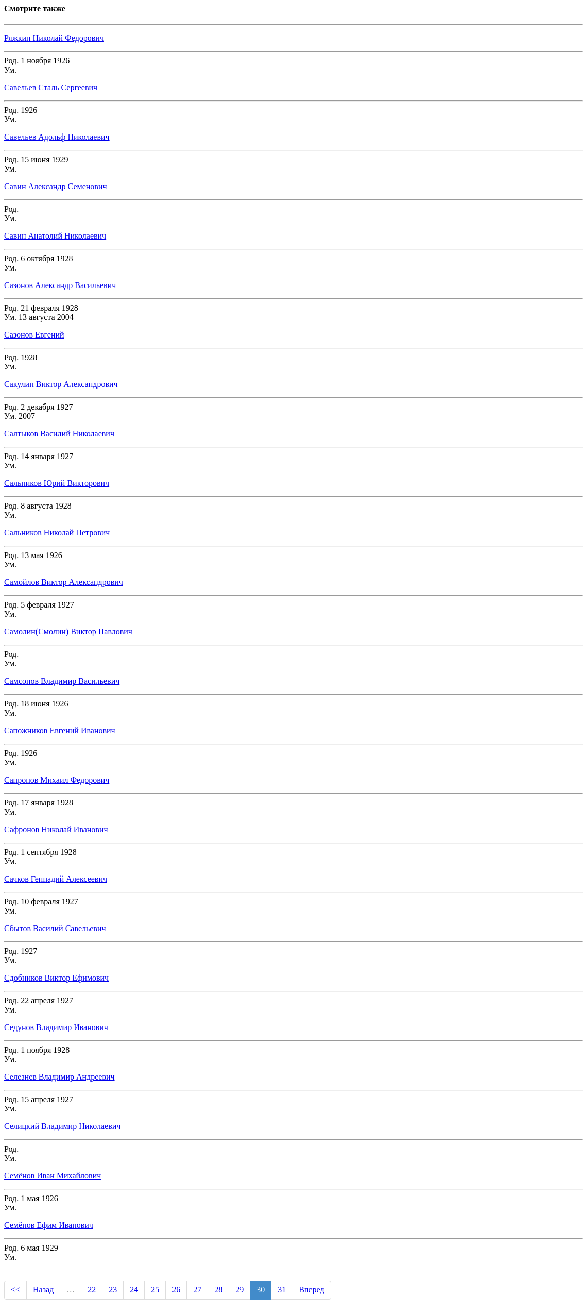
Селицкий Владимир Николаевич (62, 1126)
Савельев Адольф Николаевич (57, 136)
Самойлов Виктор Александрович (63, 582)
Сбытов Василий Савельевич (55, 928)
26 (176, 1289)
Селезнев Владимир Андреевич (59, 1076)
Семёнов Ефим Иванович (48, 1225)
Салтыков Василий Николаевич (59, 433)
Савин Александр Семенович (55, 186)
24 (134, 1289)
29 (239, 1289)
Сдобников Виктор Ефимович (56, 977)
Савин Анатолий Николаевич (55, 235)
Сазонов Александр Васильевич (60, 285)
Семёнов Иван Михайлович (52, 1175)
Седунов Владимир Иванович (56, 1027)
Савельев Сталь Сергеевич (50, 87)
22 (92, 1289)
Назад (43, 1289)
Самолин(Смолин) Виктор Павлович (68, 631)
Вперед (311, 1289)
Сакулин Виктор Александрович (61, 384)
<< (15, 1289)
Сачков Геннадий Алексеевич (55, 878)
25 (155, 1289)
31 (282, 1289)
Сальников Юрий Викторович (56, 483)
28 (218, 1289)
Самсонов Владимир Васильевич (61, 681)
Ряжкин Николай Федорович (54, 37)
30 (260, 1289)
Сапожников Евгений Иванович (59, 730)
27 (197, 1289)
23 (113, 1289)
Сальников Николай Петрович (57, 532)
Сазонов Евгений (34, 334)
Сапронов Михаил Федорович (56, 780)
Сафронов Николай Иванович (56, 829)
